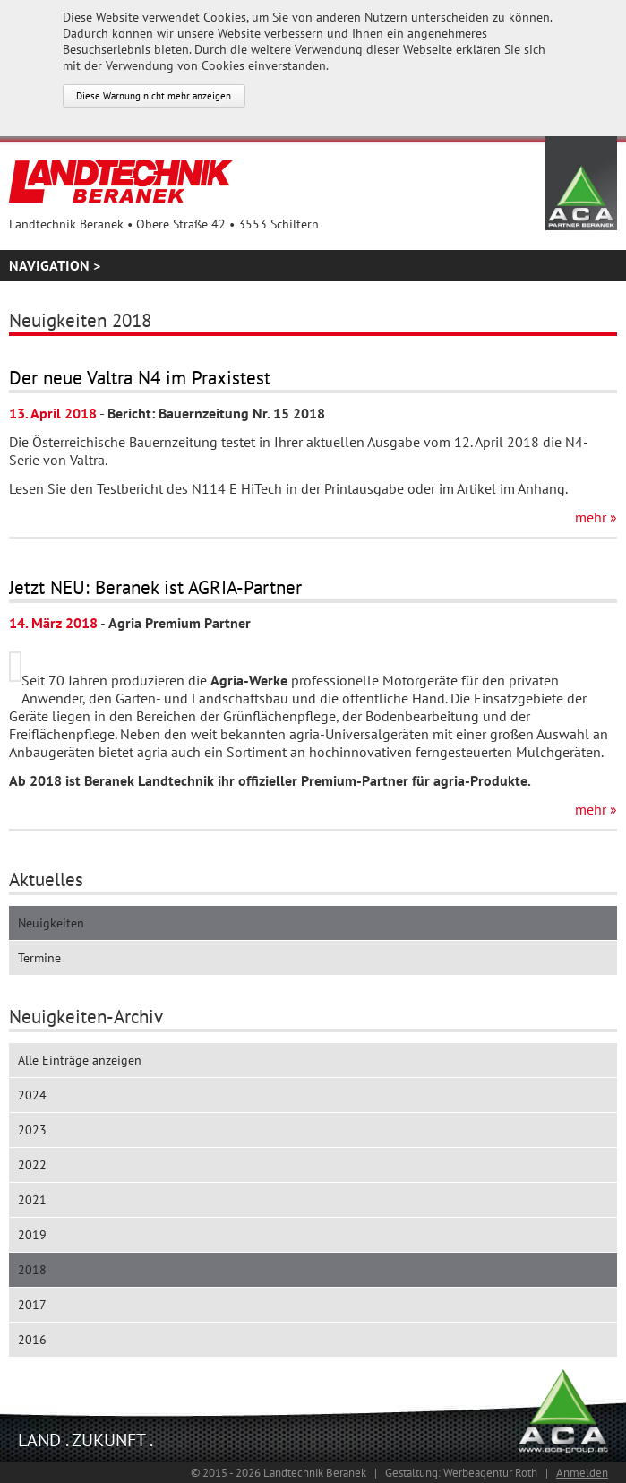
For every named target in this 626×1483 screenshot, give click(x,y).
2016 (32, 1340)
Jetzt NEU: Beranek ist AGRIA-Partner (155, 587)
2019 (32, 1235)
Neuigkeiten (51, 923)
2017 (32, 1305)
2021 (32, 1200)
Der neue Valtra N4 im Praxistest (139, 378)
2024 (32, 1095)
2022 (32, 1165)
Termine (39, 958)
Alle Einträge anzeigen (79, 1060)
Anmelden (582, 1472)
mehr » (596, 517)
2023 (32, 1130)
